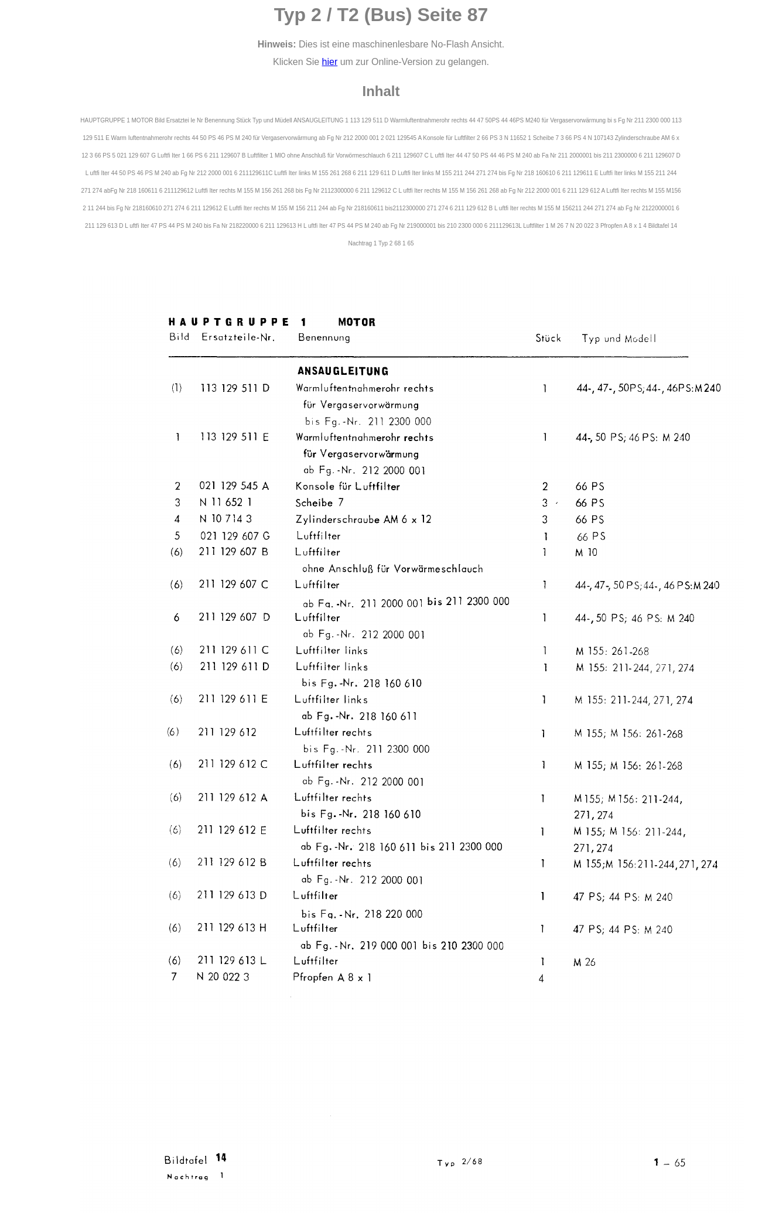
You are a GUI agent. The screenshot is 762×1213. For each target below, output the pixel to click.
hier (330, 62)
